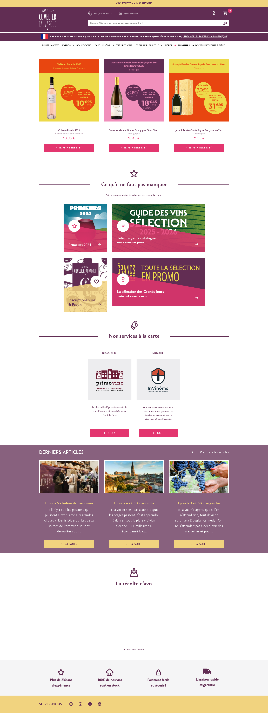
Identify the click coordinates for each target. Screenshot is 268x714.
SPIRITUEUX (155, 45)
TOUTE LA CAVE (50, 45)
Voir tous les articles (210, 453)
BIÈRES (168, 45)
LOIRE (97, 45)
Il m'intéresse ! (69, 148)
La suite (69, 545)
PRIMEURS (182, 45)
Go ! (109, 433)
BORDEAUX (68, 45)
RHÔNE (106, 45)
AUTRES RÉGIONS (122, 45)
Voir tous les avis (134, 650)
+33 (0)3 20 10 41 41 (100, 13)
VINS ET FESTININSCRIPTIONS (134, 3)
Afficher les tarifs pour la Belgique (205, 36)
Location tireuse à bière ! (209, 45)
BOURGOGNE (83, 45)
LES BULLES (141, 45)
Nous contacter (128, 13)
